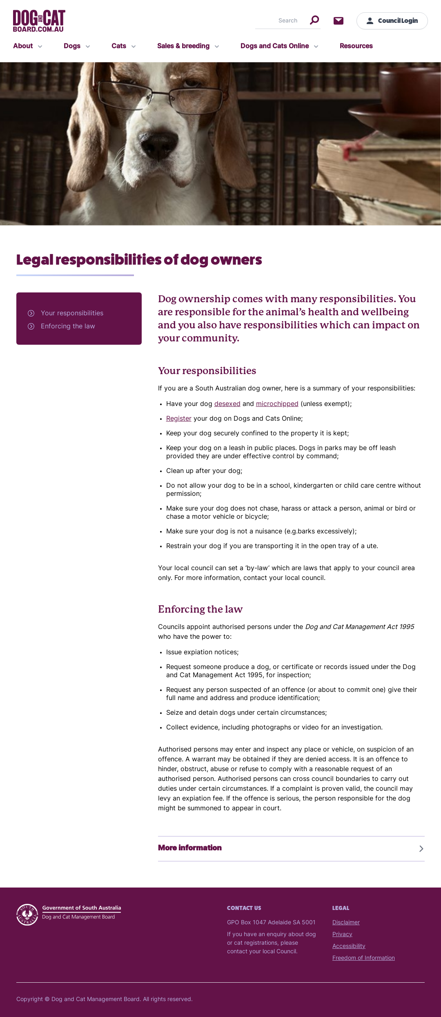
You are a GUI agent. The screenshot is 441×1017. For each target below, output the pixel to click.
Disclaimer (346, 923)
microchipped (277, 404)
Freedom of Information (363, 958)
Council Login (392, 21)
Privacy (342, 935)
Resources (356, 46)
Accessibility (348, 946)
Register (179, 419)
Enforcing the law (68, 326)
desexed (227, 404)
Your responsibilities (72, 313)
